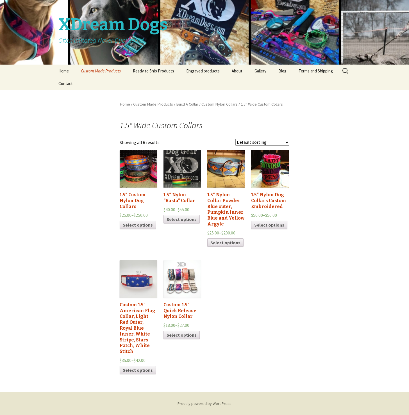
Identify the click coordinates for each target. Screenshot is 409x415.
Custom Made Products (101, 71)
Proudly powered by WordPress (204, 403)
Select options (138, 225)
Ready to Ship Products (153, 71)
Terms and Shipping (316, 71)
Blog (282, 71)
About (237, 71)
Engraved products (203, 71)
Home (63, 71)
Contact (65, 83)
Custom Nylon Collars (219, 104)
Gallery (260, 71)
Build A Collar (187, 104)
